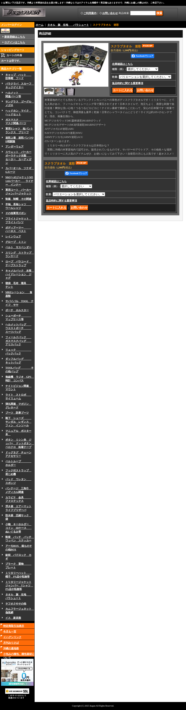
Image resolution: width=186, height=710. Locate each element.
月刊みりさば (11, 642)
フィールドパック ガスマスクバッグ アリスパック (18, 341)
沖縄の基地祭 (11, 648)
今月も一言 (9, 631)
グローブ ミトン (15, 241)
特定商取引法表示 (13, 625)
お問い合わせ (110, 13)
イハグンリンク (12, 637)
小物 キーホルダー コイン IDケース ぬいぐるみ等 (18, 528)
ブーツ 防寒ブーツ (17, 412)
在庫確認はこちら (122, 64)
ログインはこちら (14, 42)
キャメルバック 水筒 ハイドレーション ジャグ (19, 274)
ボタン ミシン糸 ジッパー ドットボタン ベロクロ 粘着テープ (19, 443)
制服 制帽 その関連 (18, 198)
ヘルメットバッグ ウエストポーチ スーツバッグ (18, 328)
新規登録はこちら (14, 36)
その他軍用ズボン (15, 213)
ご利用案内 (89, 13)
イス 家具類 (13, 617)
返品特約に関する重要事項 (127, 83)
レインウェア (13, 236)
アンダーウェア (14, 146)
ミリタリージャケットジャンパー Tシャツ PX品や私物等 (19, 585)
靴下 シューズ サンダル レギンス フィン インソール (18, 422)
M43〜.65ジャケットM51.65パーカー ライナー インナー (19, 181)
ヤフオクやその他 (15, 603)
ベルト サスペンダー (18, 247)
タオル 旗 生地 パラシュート (68, 24)
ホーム (39, 24)
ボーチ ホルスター (17, 310)
